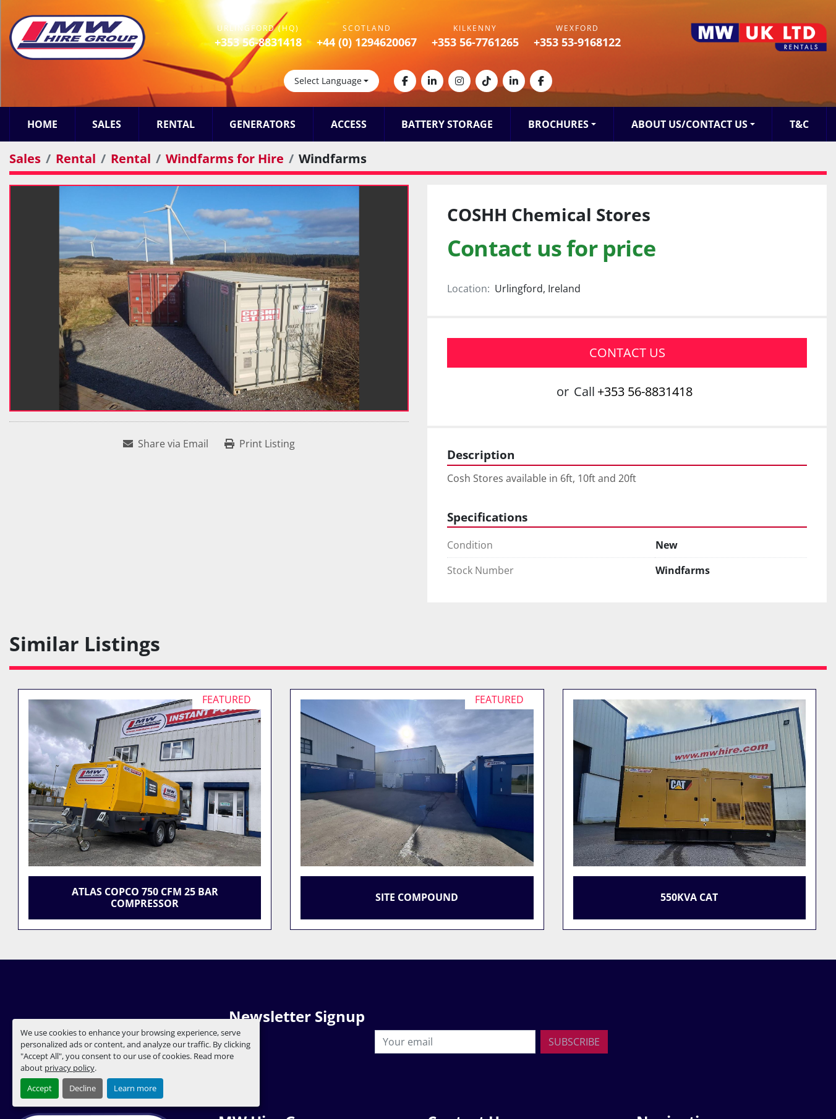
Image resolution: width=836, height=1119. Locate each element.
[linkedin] (432, 81)
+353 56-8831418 (258, 42)
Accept (39, 1088)
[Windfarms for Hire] (225, 158)
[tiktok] (487, 81)
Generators (262, 124)
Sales (106, 124)
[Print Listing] (259, 443)
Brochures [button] (558, 124)
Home (42, 124)
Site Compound (416, 897)
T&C (799, 124)
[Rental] (76, 158)
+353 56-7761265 (475, 42)
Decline (82, 1088)
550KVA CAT (689, 897)
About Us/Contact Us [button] (689, 124)
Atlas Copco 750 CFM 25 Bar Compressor (145, 897)
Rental (175, 124)
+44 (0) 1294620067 (367, 42)
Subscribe (574, 1042)
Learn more (135, 1088)
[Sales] (25, 158)
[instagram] (459, 81)
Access (349, 124)
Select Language (328, 81)
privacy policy (70, 1067)
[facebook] (405, 81)
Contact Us (627, 352)
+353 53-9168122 (577, 42)
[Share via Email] (165, 443)
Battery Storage (447, 124)
